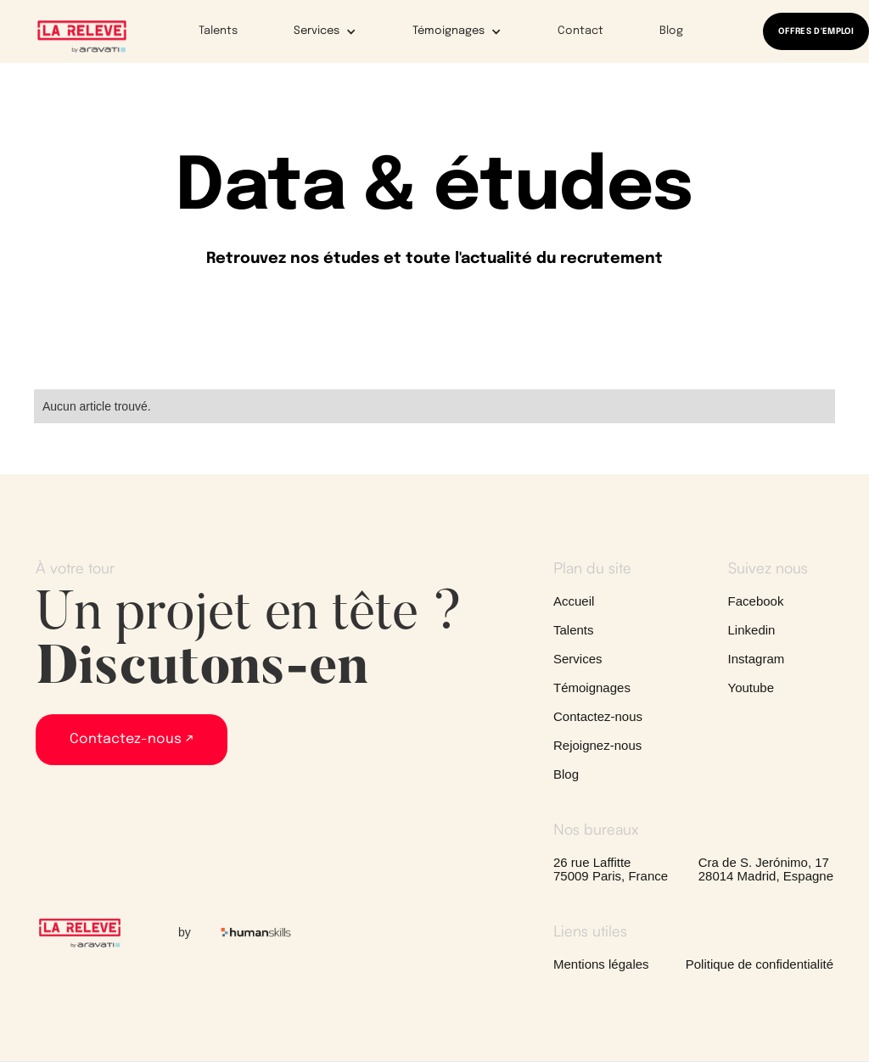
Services (578, 659)
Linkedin (752, 630)
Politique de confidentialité (759, 964)
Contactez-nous (597, 717)
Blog (671, 30)
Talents (218, 30)
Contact (580, 30)
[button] (314, 31)
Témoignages (592, 688)
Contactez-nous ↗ (131, 739)
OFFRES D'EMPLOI (816, 31)
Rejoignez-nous (597, 745)
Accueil (573, 601)
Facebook (756, 601)
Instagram (756, 659)
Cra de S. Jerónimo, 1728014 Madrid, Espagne (765, 869)
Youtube (751, 688)
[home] (82, 35)
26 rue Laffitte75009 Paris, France (610, 869)
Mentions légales (601, 964)
